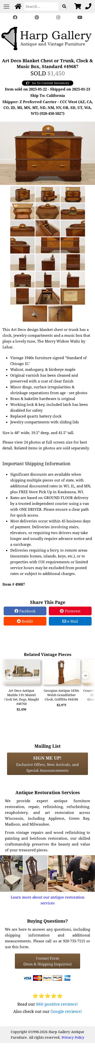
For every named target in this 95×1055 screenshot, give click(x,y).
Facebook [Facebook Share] (25, 611)
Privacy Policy (73, 1037)
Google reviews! (66, 1011)
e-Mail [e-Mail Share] (70, 621)
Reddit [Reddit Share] (25, 621)
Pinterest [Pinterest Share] (70, 611)
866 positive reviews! (57, 1004)
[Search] (41, 6)
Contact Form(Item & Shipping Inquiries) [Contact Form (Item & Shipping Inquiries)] (47, 961)
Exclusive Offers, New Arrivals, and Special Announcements (47, 764)
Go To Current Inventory (47, 83)
